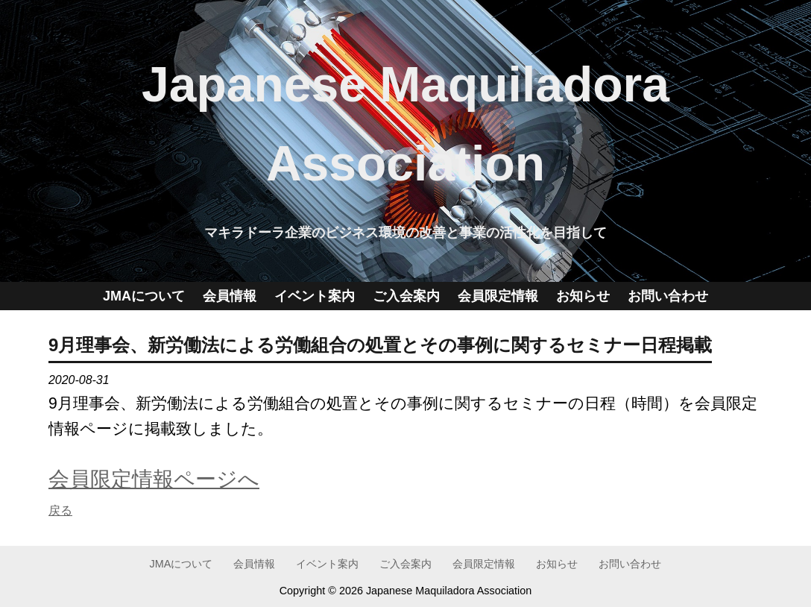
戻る (60, 510)
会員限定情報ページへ (153, 479)
